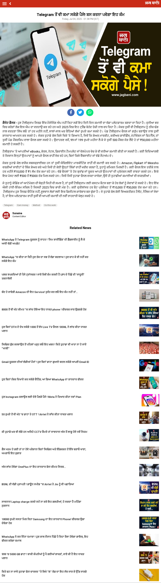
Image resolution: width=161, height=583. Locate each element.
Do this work (50, 205)
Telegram (8, 205)
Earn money (22, 205)
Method (36, 205)
